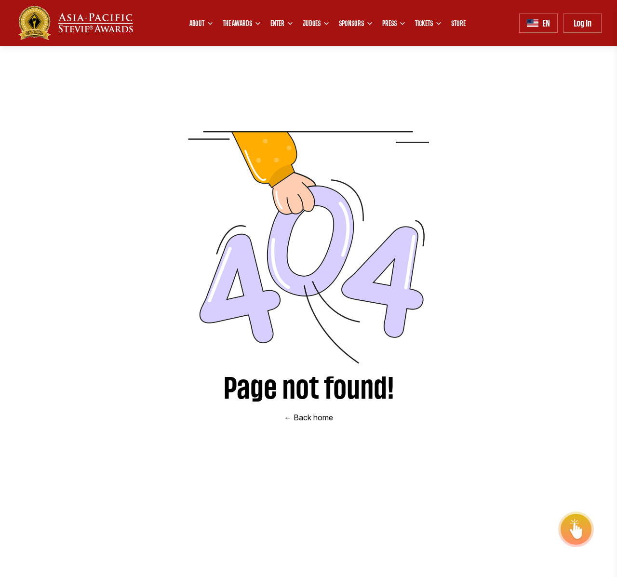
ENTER (282, 23)
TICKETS (429, 23)
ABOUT (201, 23)
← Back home (308, 417)
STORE (458, 23)
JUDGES (316, 23)
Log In (582, 23)
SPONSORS (356, 23)
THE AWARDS (242, 23)
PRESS (394, 23)
